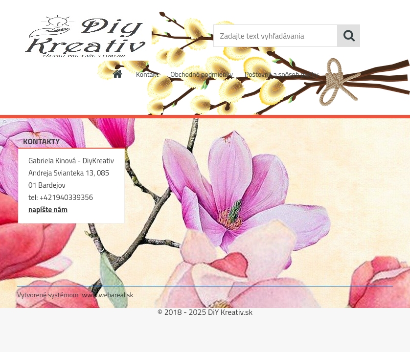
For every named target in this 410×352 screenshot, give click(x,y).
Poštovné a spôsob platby (282, 74)
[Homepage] (118, 74)
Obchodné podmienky (201, 74)
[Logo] (84, 36)
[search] (349, 35)
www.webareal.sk (108, 294)
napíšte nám (48, 209)
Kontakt (147, 74)
